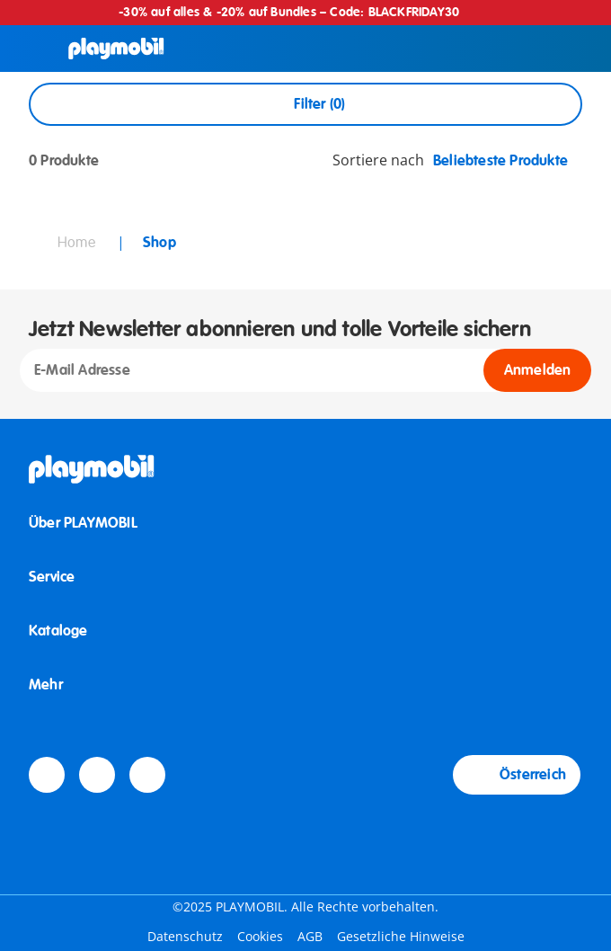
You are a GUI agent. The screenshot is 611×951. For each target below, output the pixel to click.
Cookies (260, 936)
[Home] (116, 48)
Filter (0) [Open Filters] (305, 104)
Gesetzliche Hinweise (401, 936)
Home (78, 243)
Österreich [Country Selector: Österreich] (516, 774)
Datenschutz (185, 936)
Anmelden (537, 370)
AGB (310, 936)
